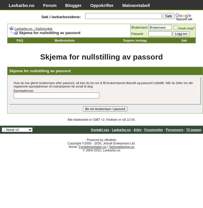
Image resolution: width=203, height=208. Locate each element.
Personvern (174, 129)
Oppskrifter (102, 5)
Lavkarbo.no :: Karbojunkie (34, 28)
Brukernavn (139, 27)
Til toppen (193, 129)
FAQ (19, 40)
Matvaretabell (136, 5)
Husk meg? (184, 28)
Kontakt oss (100, 129)
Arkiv (137, 129)
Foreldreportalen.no (93, 146)
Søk (184, 40)
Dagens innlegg (135, 40)
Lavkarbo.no (21, 5)
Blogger (73, 5)
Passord (137, 34)
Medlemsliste (65, 40)
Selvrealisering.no (121, 146)
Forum (50, 5)
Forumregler (153, 129)
